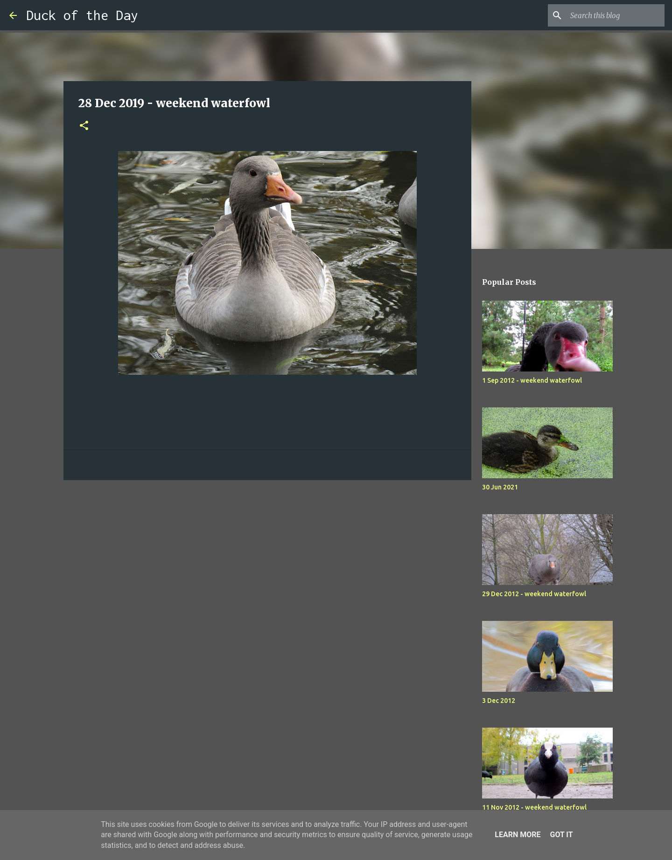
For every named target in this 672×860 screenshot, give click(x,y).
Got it (561, 834)
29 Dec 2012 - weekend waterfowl (534, 594)
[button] (84, 126)
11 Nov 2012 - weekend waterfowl (534, 807)
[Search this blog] (616, 15)
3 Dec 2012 (498, 700)
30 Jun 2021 (500, 487)
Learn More (517, 834)
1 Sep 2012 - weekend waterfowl (532, 380)
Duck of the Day (82, 15)
